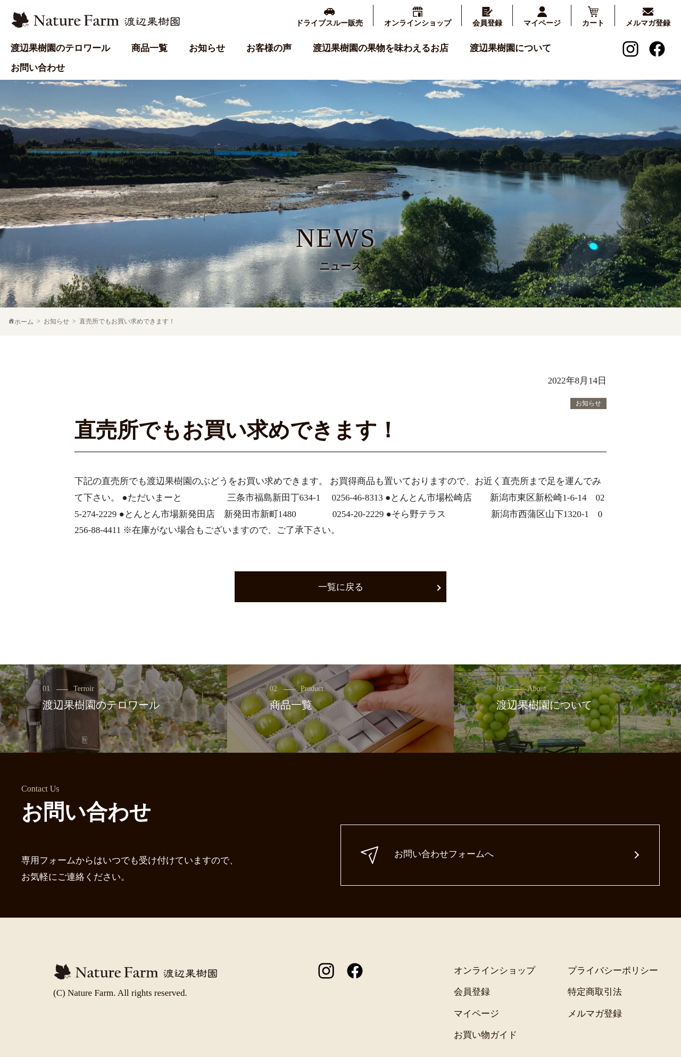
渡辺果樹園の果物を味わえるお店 (381, 48)
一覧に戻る (340, 587)
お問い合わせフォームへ (428, 855)
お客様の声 (269, 48)
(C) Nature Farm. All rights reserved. (120, 993)
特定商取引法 (595, 992)
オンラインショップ (494, 971)
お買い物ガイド (485, 1035)
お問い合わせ (38, 67)
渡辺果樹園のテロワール (60, 48)
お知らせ (207, 48)
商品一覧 (149, 48)
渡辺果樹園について (510, 48)
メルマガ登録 (595, 1014)
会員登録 (472, 992)
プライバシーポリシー (613, 971)
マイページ (476, 1014)
